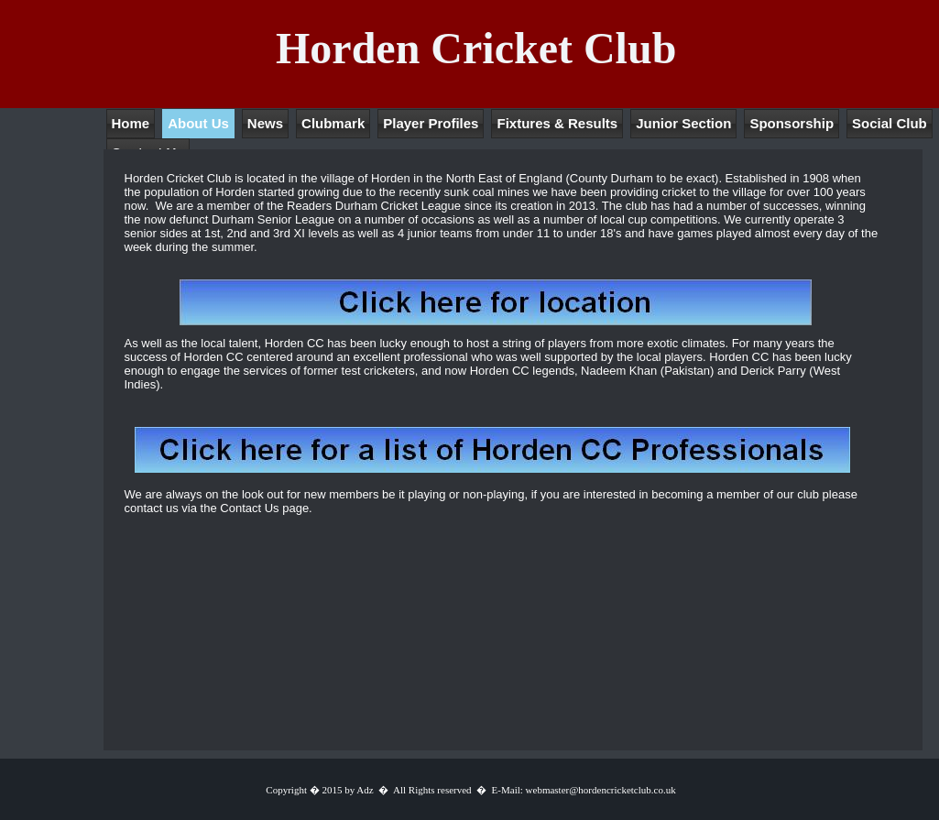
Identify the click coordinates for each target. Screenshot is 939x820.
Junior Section (683, 123)
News (265, 123)
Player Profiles (430, 123)
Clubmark (333, 123)
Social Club (889, 123)
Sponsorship (791, 123)
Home (131, 123)
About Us (198, 123)
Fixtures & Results (557, 123)
